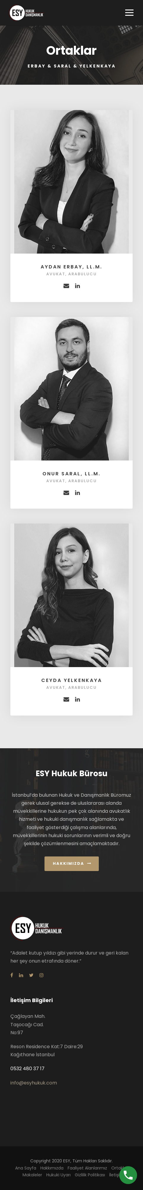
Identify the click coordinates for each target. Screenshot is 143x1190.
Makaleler (32, 1175)
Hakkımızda (51, 1168)
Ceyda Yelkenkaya (71, 680)
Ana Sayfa (25, 1168)
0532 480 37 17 (27, 1068)
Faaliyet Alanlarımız (87, 1168)
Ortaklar (119, 1168)
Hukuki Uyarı (58, 1175)
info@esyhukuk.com (33, 1082)
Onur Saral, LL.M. (71, 473)
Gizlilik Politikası (90, 1175)
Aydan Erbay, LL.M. (71, 266)
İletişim (116, 1175)
